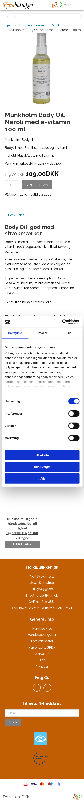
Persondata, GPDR (42, 647)
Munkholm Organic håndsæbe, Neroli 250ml (22, 528)
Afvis (42, 478)
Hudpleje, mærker (32, 25)
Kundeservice (42, 628)
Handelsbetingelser (42, 635)
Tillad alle (42, 455)
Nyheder (42, 666)
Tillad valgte (41, 467)
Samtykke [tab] (15, 332)
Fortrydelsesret (42, 641)
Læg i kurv (22, 544)
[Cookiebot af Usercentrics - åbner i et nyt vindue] (62, 322)
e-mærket (42, 654)
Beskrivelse (16, 215)
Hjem (9, 25)
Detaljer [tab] (42, 332)
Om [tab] (69, 332)
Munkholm (59, 25)
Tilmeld (12, 722)
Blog (42, 660)
